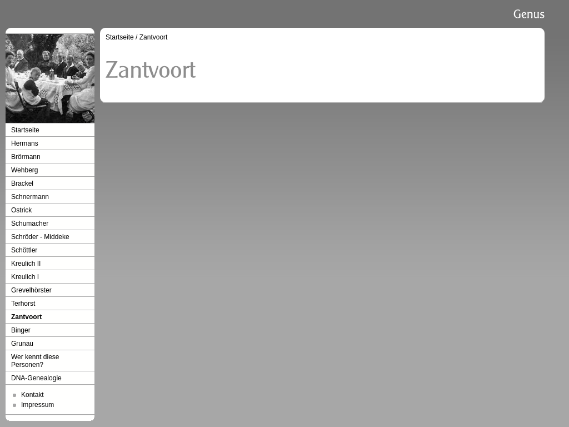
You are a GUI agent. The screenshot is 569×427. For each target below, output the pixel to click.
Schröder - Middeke (40, 237)
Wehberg (24, 170)
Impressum (37, 405)
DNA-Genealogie (36, 378)
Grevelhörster (31, 290)
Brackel (22, 183)
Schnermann (30, 197)
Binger (21, 330)
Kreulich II (26, 263)
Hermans (24, 143)
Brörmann (26, 157)
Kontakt (32, 395)
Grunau (22, 343)
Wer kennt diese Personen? (35, 361)
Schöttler (24, 250)
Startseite (25, 130)
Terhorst (23, 303)
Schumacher (29, 223)
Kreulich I (25, 277)
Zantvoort (26, 317)
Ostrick (21, 210)
